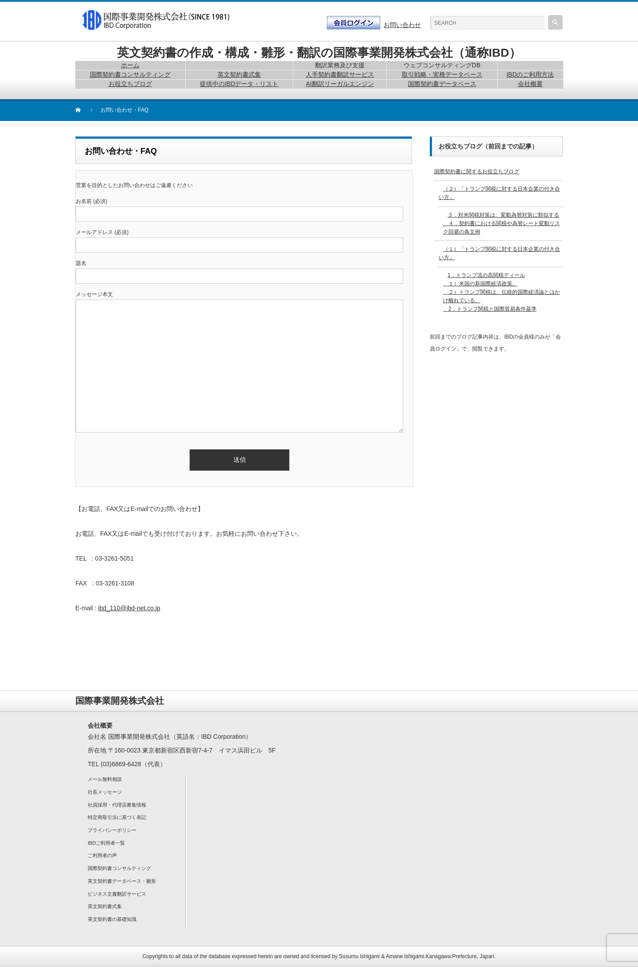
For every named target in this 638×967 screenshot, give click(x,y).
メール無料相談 (105, 779)
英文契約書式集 (105, 906)
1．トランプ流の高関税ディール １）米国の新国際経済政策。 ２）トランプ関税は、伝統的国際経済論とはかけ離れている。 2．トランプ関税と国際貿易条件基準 (501, 292)
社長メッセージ (105, 792)
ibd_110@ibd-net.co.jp (129, 608)
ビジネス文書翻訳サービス (117, 894)
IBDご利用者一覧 (106, 843)
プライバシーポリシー (112, 830)
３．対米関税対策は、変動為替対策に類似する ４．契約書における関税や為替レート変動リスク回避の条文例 (501, 223)
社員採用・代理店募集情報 (117, 804)
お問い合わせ (402, 24)
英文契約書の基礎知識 (112, 919)
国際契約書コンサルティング (119, 868)
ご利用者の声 (102, 855)
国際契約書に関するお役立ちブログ (476, 171)
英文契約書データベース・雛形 (122, 881)
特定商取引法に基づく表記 (117, 817)
